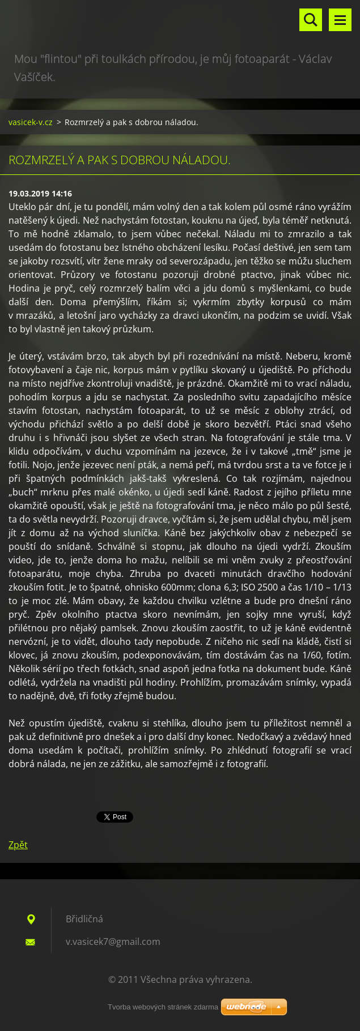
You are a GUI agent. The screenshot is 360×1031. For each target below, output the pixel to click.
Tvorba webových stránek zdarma (163, 1007)
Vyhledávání (310, 19)
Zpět (18, 845)
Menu (340, 19)
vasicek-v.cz (31, 122)
